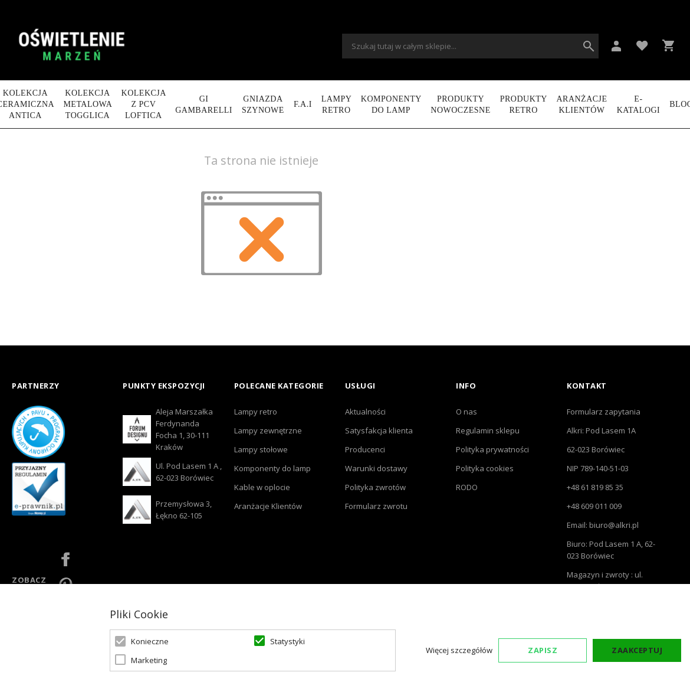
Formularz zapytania (603, 411)
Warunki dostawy (376, 468)
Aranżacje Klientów (581, 104)
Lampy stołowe (261, 449)
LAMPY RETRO (336, 104)
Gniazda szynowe (263, 104)
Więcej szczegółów (459, 650)
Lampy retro (255, 411)
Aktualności (365, 411)
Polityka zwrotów (375, 487)
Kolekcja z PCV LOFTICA (143, 104)
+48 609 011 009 (594, 506)
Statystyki (287, 641)
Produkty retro (523, 104)
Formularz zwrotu (376, 506)
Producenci (365, 449)
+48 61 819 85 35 (595, 487)
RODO (467, 487)
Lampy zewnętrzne (268, 430)
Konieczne (150, 641)
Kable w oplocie (262, 487)
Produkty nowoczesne (460, 104)
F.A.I (303, 104)
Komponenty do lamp (391, 104)
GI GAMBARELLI (203, 104)
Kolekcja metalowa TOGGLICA (87, 104)
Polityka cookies (485, 468)
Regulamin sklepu (488, 430)
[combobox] (470, 46)
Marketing (149, 660)
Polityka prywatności (492, 449)
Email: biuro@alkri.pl (603, 525)
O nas (466, 411)
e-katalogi (639, 104)
